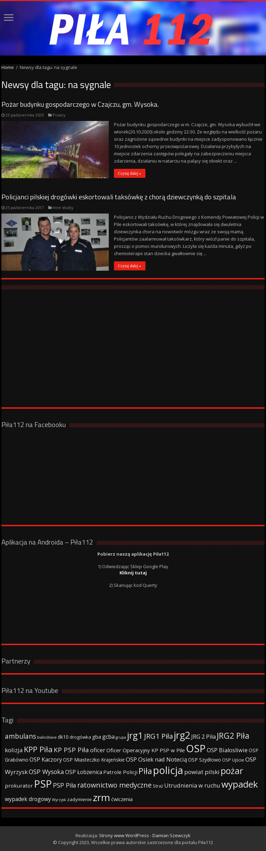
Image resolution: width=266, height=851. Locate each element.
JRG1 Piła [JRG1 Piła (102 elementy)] (158, 736)
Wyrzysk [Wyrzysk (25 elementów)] (59, 799)
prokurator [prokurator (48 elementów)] (19, 785)
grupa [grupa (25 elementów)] (121, 737)
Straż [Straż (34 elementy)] (158, 786)
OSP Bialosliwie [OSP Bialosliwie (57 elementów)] (227, 750)
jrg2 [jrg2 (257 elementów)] (182, 735)
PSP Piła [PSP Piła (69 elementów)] (64, 785)
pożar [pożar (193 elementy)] (232, 770)
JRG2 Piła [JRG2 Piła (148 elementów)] (233, 735)
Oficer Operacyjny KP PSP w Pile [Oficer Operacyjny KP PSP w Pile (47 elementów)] (145, 750)
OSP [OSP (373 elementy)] (196, 748)
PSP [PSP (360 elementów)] (43, 784)
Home (7, 67)
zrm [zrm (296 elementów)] (101, 797)
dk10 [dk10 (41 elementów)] (63, 736)
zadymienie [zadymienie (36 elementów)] (79, 799)
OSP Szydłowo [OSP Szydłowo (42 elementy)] (204, 759)
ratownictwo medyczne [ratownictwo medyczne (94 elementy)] (114, 785)
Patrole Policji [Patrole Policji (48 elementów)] (120, 771)
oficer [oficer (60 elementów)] (97, 750)
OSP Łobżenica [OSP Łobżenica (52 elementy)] (83, 772)
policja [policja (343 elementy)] (168, 770)
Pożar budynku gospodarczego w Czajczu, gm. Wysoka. (80, 104)
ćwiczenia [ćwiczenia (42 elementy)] (122, 799)
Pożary (59, 115)
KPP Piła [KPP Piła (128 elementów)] (38, 749)
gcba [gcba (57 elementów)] (108, 736)
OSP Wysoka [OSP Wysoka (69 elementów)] (46, 771)
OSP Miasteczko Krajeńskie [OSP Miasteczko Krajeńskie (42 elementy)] (94, 759)
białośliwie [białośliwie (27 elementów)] (47, 737)
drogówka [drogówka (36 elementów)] (80, 737)
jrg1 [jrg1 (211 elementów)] (135, 735)
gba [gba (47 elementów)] (96, 736)
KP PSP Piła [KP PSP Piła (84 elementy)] (71, 749)
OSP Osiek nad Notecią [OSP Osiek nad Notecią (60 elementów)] (156, 759)
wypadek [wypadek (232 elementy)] (239, 784)
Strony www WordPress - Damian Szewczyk (144, 835)
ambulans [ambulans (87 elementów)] (20, 736)
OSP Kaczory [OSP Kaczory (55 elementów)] (45, 759)
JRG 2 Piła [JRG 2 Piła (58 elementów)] (203, 736)
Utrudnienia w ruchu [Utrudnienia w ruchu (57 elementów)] (192, 785)
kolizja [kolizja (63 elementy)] (14, 750)
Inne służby (63, 207)
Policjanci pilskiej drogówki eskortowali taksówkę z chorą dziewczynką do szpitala (118, 196)
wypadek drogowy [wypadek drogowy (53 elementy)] (28, 799)
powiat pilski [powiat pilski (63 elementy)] (202, 772)
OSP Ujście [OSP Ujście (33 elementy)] (233, 760)
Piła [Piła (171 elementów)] (145, 770)
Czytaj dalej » (129, 173)
